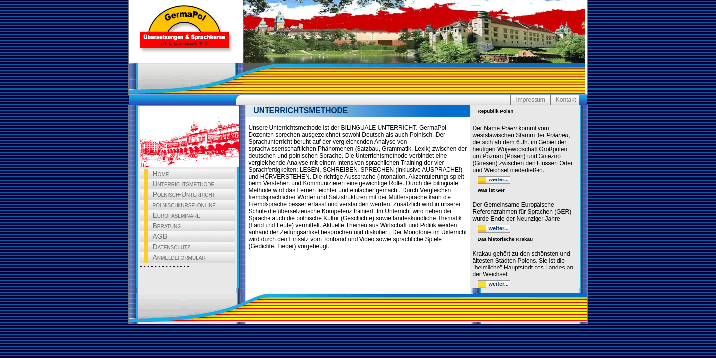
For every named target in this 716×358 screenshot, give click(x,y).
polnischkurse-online (184, 205)
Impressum (530, 99)
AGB (160, 236)
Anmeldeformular (179, 257)
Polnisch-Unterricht (184, 194)
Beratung (167, 226)
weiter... (499, 179)
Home (161, 174)
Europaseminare (176, 215)
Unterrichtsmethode (184, 184)
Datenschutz (172, 247)
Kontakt (566, 99)
